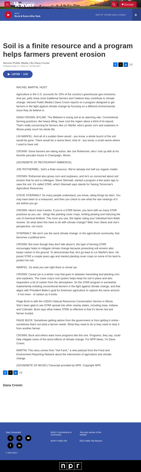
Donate (129, 4)
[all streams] (136, 15)
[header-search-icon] (114, 4)
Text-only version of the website (90, 433)
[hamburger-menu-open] (7, 4)
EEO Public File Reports (91, 441)
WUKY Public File (59, 441)
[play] (8, 15)
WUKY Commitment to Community (61, 433)
